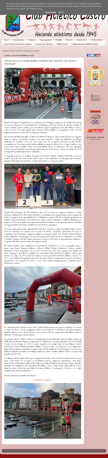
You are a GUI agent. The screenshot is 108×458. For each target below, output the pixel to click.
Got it (61, 12)
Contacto (32, 40)
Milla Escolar (62, 44)
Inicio (6, 40)
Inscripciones (18, 40)
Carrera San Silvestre (44, 44)
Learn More (50, 12)
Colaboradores (96, 40)
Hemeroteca (81, 40)
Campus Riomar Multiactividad (84, 44)
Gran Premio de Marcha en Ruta (17, 44)
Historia (69, 40)
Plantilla (58, 40)
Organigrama (45, 40)
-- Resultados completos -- (43, 380)
